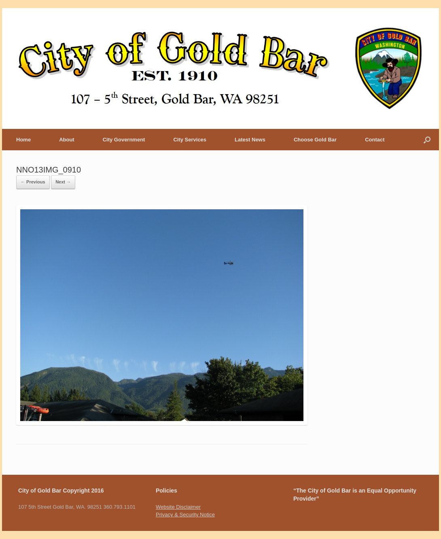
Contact (374, 140)
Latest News (250, 140)
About (66, 140)
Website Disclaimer (178, 507)
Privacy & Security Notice (185, 515)
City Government (124, 140)
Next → (63, 181)
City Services (189, 140)
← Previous (33, 181)
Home (23, 140)
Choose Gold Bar (315, 140)
